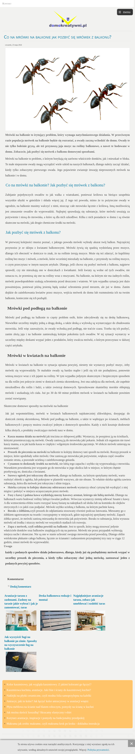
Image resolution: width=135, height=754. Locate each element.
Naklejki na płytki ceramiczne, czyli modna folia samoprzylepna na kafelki (49, 695)
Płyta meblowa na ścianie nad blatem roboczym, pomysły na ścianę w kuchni (50, 706)
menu (126, 12)
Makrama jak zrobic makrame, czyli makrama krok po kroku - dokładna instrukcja (53, 723)
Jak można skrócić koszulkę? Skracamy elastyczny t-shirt (39, 712)
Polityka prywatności (98, 749)
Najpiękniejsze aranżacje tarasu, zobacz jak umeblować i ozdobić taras (89, 599)
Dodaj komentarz (20, 586)
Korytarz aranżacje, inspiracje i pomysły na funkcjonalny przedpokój (46, 718)
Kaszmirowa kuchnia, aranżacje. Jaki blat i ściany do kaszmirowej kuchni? (49, 690)
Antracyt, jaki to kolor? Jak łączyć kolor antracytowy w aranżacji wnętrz (47, 701)
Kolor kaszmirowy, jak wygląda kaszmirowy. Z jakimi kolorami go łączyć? (49, 684)
